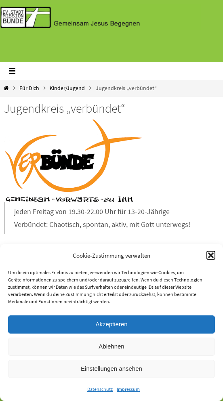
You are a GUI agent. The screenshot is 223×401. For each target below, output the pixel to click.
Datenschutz (100, 389)
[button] (211, 255)
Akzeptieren (111, 324)
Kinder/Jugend (67, 88)
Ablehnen (111, 346)
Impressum (128, 389)
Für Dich (29, 88)
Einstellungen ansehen (111, 368)
